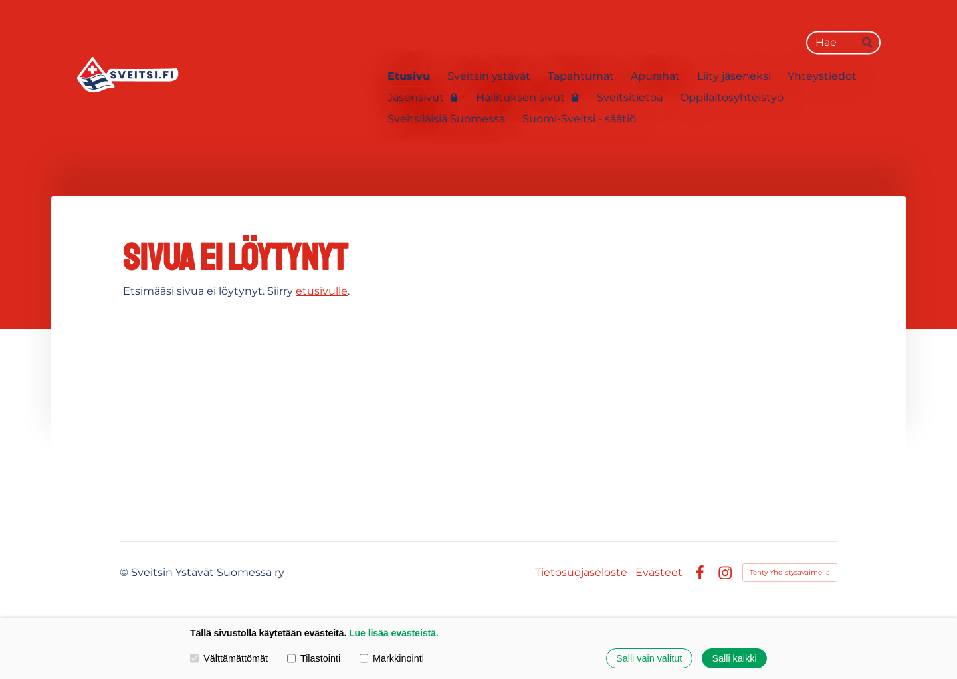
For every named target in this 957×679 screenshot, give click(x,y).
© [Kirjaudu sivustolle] (125, 572)
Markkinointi (392, 658)
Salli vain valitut (649, 658)
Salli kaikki (734, 658)
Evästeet (659, 572)
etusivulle (322, 291)
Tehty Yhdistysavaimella (790, 572)
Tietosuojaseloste (581, 572)
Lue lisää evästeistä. (394, 633)
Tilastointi (313, 658)
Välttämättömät (229, 658)
